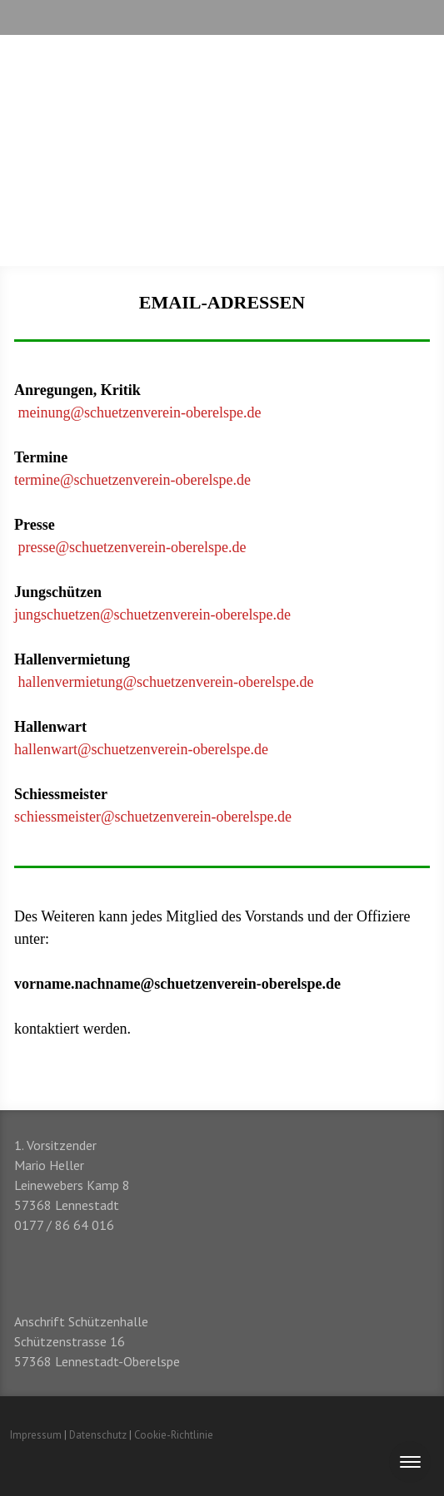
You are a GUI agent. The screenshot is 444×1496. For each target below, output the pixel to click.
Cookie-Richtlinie (173, 1435)
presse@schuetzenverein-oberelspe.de (132, 547)
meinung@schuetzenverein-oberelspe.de (140, 412)
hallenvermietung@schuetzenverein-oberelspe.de (166, 682)
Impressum (36, 1435)
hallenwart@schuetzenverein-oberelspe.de (141, 749)
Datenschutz (98, 1435)
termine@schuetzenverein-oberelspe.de (132, 480)
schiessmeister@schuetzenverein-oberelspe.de (153, 816)
